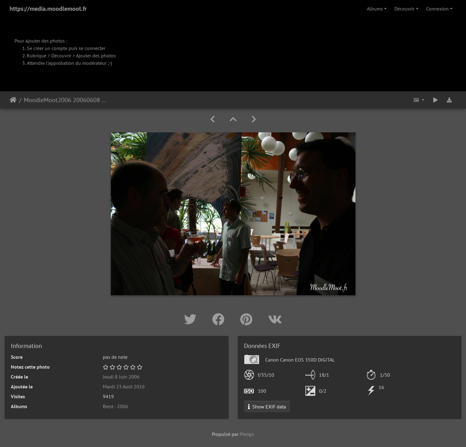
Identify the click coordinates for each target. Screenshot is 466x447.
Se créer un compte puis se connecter (66, 48)
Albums (375, 9)
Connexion (437, 9)
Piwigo (247, 434)
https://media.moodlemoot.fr (48, 9)
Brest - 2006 (115, 406)
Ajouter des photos (96, 55)
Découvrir (404, 9)
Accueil (13, 100)
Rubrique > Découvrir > (51, 55)
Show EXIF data (267, 407)
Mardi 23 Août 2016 (124, 386)
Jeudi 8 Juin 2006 (121, 377)
